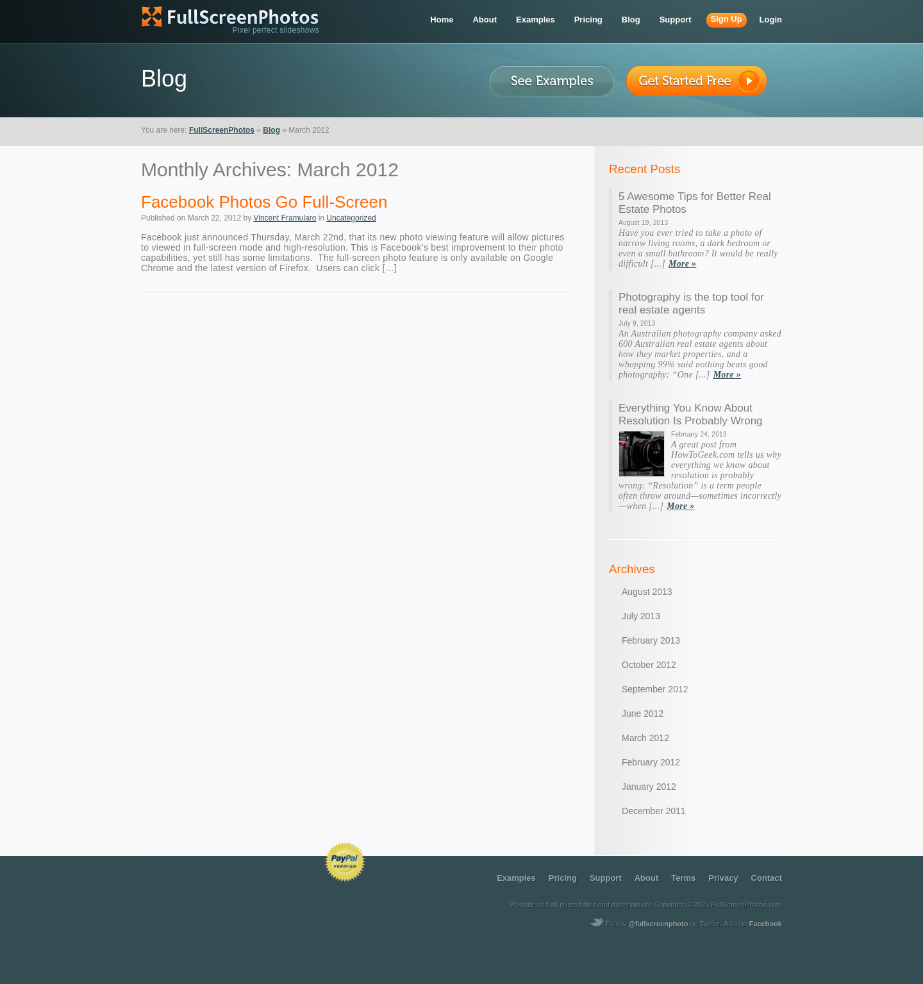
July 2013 (641, 616)
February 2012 (651, 762)
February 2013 (651, 640)
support (676, 19)
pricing (588, 19)
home (441, 19)
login (771, 19)
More (682, 264)
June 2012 (642, 713)
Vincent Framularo (284, 217)
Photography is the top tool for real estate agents (691, 303)
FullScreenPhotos (221, 130)
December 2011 (654, 811)
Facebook (765, 924)
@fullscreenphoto (658, 924)
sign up (726, 19)
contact (766, 878)
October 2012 (649, 665)
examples (535, 19)
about (484, 19)
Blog (271, 130)
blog (631, 19)
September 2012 (655, 689)
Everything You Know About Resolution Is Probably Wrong (691, 414)
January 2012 (649, 786)
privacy (723, 878)
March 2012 (645, 738)
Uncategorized (351, 217)
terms (683, 878)
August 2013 (647, 592)
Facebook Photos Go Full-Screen (264, 202)
